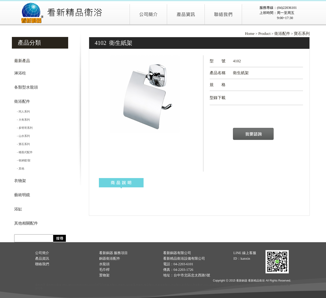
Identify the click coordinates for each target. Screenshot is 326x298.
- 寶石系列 (22, 144)
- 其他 (19, 168)
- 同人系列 (22, 111)
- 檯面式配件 (23, 152)
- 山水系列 (22, 136)
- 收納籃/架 (22, 160)
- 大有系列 (22, 119)
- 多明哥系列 (23, 127)
